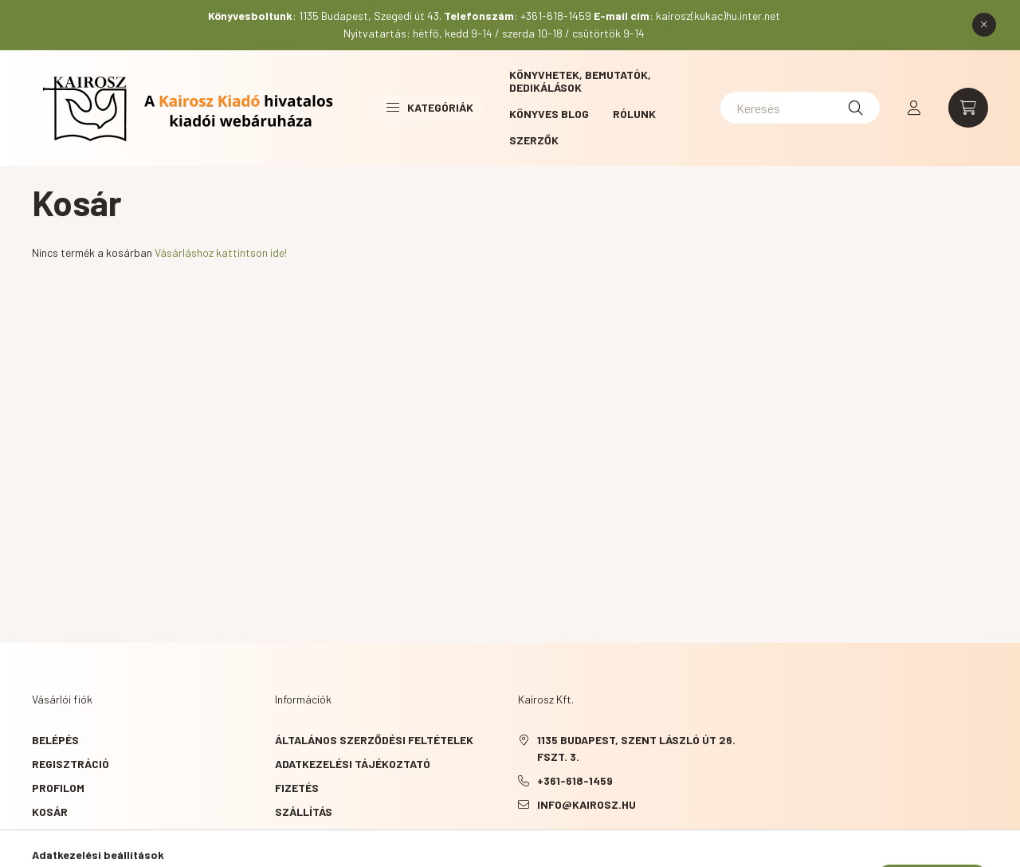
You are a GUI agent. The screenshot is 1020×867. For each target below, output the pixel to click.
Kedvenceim (65, 835)
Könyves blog (549, 113)
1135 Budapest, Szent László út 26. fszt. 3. (636, 748)
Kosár (50, 811)
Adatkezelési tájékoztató (352, 763)
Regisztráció (70, 763)
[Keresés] (800, 108)
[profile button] (914, 108)
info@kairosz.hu (586, 804)
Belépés (55, 740)
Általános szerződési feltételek (374, 740)
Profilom (58, 787)
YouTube (553, 845)
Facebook (521, 845)
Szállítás (303, 811)
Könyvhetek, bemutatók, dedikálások (580, 81)
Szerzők (534, 140)
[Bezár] (984, 25)
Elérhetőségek (319, 835)
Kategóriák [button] (429, 107)
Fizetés (297, 787)
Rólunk (634, 113)
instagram (585, 845)
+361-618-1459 (575, 780)
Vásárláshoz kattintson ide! (221, 252)
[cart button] (968, 108)
